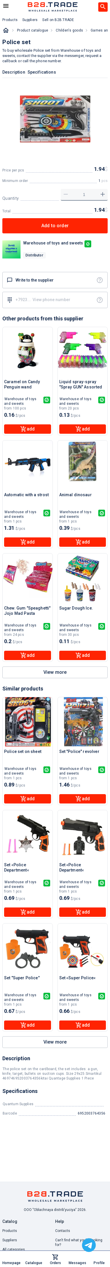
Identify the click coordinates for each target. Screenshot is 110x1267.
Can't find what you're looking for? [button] (78, 1242)
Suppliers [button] (30, 20)
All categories (13, 1249)
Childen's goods (69, 30)
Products (9, 1231)
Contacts (62, 1231)
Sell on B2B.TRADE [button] (58, 20)
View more (55, 672)
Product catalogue (32, 30)
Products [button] (10, 20)
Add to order (55, 225)
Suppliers (9, 1240)
